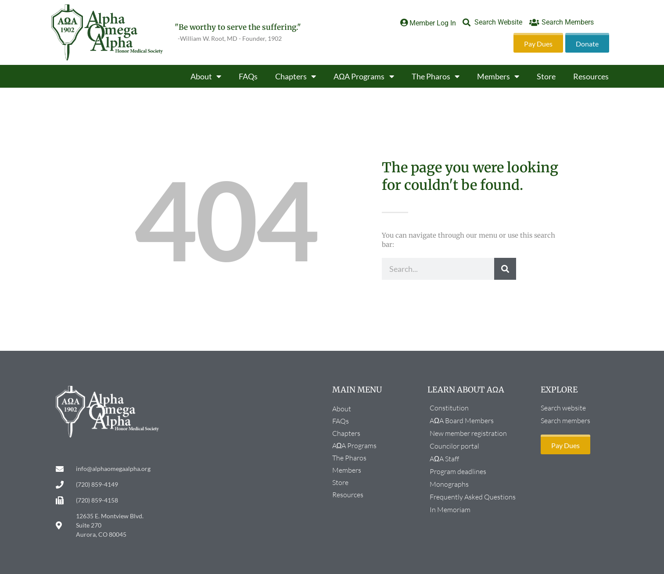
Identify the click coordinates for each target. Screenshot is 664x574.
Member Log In (432, 23)
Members (498, 76)
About (205, 76)
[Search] (505, 269)
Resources (591, 76)
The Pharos (435, 76)
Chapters (295, 76)
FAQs (248, 76)
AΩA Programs (364, 76)
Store (546, 76)
